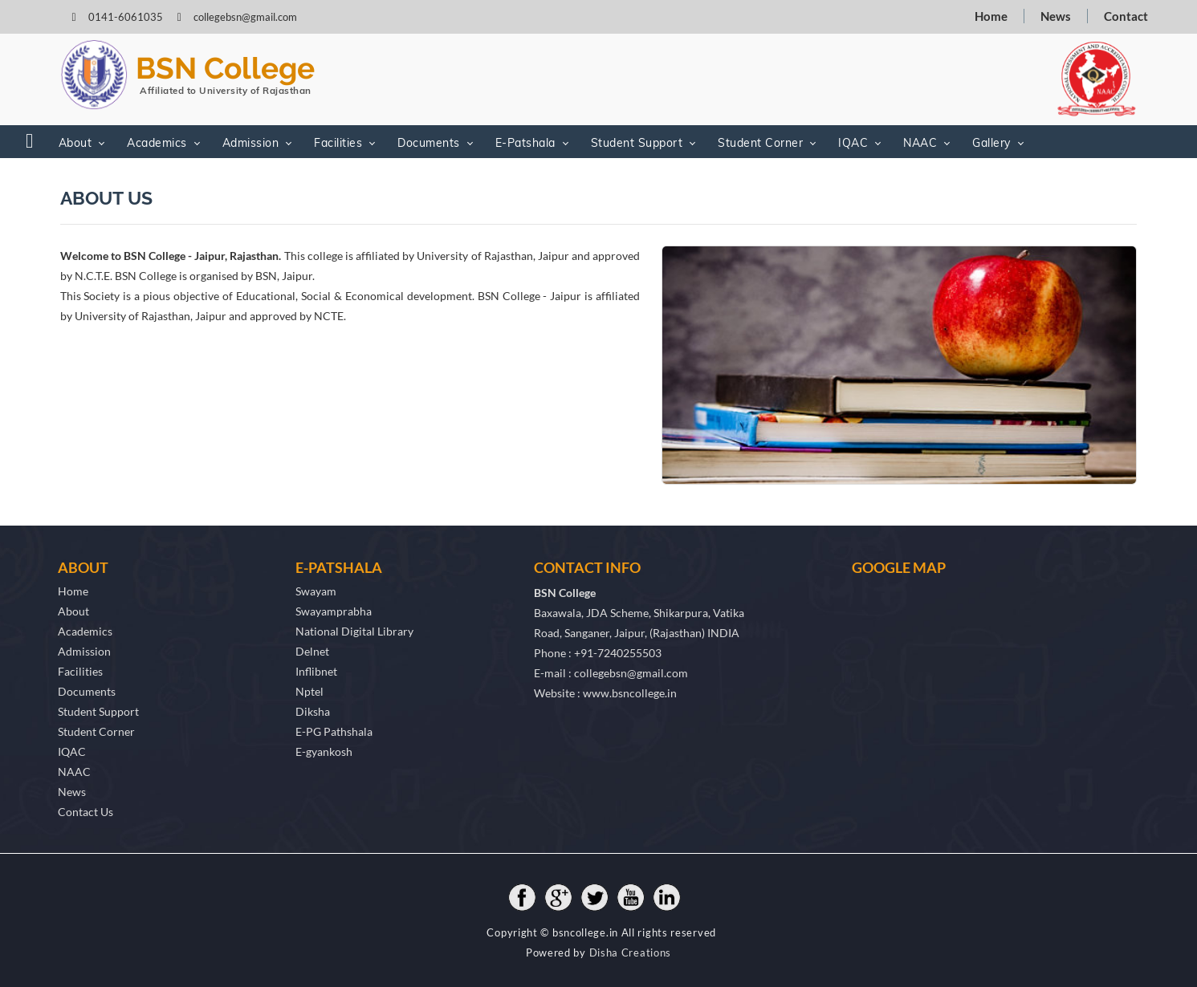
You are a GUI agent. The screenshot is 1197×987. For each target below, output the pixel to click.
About (75, 143)
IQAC (853, 143)
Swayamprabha (333, 611)
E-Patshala (525, 143)
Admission (250, 143)
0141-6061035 (126, 16)
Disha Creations (630, 953)
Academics (157, 143)
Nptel (309, 691)
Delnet (312, 651)
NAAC (920, 143)
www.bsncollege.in (630, 693)
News (1055, 16)
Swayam (315, 591)
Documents (428, 143)
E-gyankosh (323, 751)
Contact (1126, 16)
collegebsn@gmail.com (245, 16)
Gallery (991, 143)
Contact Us (85, 811)
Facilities (338, 143)
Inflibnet (316, 671)
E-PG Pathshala (334, 731)
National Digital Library (354, 631)
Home (991, 16)
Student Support (637, 143)
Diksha (312, 711)
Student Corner (760, 143)
